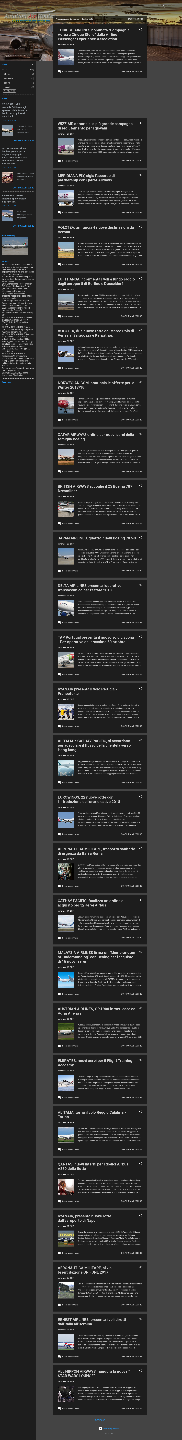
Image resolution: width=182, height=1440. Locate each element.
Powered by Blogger (109, 1428)
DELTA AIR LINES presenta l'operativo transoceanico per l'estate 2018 (89, 587)
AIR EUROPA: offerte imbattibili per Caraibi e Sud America (14, 198)
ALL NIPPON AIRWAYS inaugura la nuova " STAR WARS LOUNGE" (94, 1373)
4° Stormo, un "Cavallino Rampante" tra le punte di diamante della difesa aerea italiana (18, 279)
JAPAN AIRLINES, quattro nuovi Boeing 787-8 (97, 538)
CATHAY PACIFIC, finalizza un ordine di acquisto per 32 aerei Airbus (91, 903)
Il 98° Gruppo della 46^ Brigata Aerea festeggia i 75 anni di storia (17, 301)
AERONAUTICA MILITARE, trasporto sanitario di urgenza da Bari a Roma (96, 851)
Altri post (100, 1420)
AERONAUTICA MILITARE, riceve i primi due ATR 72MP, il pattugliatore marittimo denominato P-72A (17, 329)
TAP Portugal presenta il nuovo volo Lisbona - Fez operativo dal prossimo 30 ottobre (96, 639)
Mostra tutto (135, 19)
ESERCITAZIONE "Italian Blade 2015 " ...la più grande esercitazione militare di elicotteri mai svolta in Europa (18, 362)
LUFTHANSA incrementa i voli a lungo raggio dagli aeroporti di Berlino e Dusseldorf (96, 281)
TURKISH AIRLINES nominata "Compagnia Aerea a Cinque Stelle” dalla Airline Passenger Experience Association (94, 34)
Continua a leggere (131, 71)
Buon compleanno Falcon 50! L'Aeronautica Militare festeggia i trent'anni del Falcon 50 (16, 307)
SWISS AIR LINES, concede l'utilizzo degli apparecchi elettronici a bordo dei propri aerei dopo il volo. (14, 110)
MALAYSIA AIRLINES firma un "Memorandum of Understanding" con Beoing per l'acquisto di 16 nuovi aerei (96, 957)
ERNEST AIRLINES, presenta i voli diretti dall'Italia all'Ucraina (92, 1321)
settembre (8, 78)
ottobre (7, 74)
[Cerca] (163, 7)
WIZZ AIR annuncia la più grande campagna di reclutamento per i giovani (95, 126)
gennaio (7, 87)
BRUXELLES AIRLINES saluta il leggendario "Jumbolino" (15, 374)
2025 (4, 69)
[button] (140, 30)
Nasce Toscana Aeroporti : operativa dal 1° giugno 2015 (18, 369)
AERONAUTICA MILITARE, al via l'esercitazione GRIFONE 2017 (85, 1270)
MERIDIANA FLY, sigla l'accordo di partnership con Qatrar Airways (86, 177)
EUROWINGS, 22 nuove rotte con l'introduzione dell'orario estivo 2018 (89, 799)
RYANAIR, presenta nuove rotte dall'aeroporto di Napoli (84, 1218)
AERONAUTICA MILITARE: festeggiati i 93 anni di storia (14, 354)
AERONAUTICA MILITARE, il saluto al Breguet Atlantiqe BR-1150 (17, 318)
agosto (7, 83)
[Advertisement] (157, 54)
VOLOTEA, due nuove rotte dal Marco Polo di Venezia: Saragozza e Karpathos (96, 333)
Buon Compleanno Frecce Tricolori (17, 284)
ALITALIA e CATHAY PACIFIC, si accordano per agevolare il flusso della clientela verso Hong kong (94, 745)
